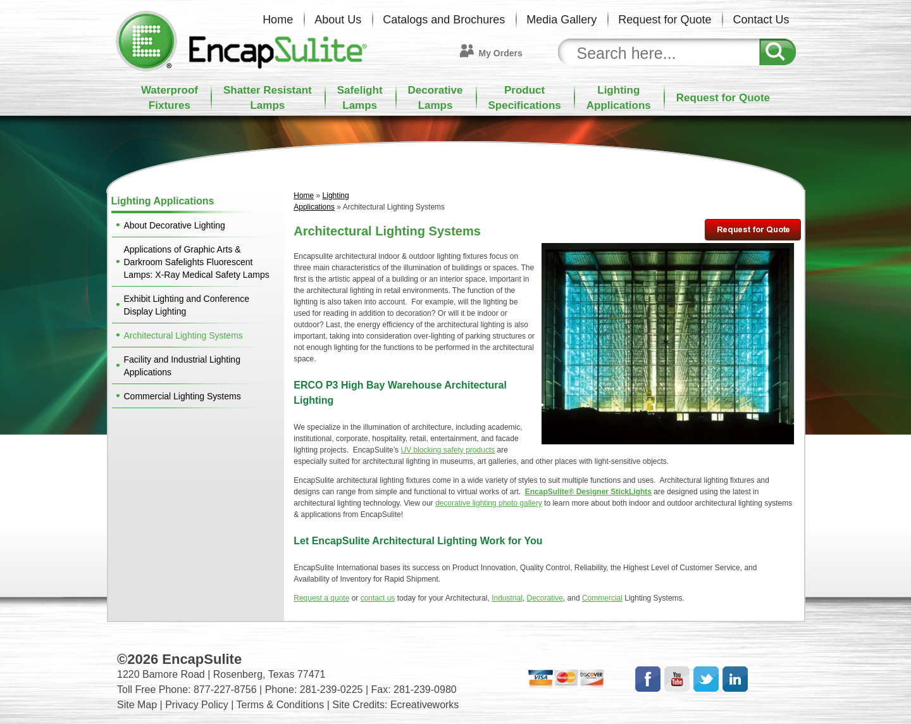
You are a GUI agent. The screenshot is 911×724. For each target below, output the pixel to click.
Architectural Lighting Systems (183, 335)
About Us (337, 19)
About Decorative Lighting (174, 225)
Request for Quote (664, 19)
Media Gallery (561, 19)
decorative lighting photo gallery (488, 503)
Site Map (137, 704)
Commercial (602, 598)
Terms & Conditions (281, 704)
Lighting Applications (162, 201)
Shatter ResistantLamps (267, 97)
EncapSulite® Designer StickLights (588, 491)
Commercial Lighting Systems (182, 396)
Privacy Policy (196, 704)
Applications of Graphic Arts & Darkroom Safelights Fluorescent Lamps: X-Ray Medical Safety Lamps (197, 262)
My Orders (501, 53)
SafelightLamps (360, 97)
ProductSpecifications (524, 97)
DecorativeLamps (435, 97)
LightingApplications (618, 97)
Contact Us (761, 19)
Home (278, 19)
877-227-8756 (225, 689)
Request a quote (321, 598)
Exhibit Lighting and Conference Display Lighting (186, 305)
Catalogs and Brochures (444, 19)
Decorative (545, 598)
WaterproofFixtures (169, 97)
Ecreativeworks (424, 704)
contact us (378, 598)
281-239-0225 (331, 689)
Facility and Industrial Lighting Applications (182, 365)
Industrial (507, 598)
